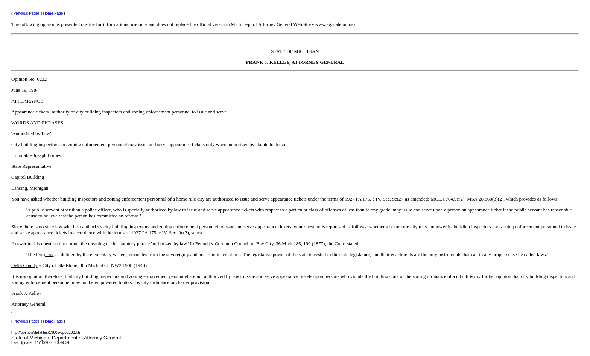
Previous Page (26, 13)
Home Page (53, 13)
